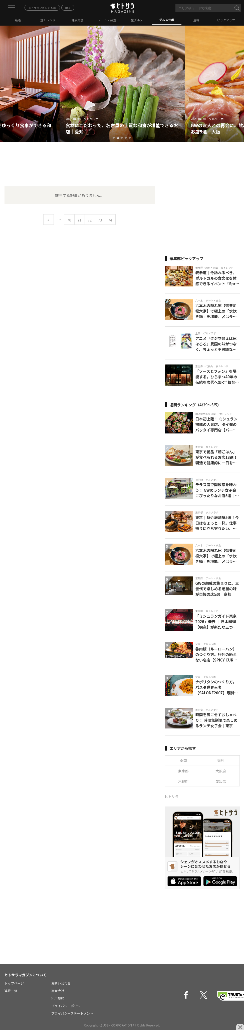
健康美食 (77, 20)
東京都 (183, 770)
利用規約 (57, 998)
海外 (220, 760)
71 (80, 220)
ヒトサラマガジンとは (42, 8)
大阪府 (220, 770)
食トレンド (47, 20)
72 (90, 220)
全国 (183, 760)
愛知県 (220, 781)
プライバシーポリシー (67, 1005)
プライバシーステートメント (72, 1013)
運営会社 (57, 990)
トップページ (14, 983)
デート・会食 (107, 20)
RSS (68, 8)
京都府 (183, 781)
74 (110, 220)
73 (100, 220)
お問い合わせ (61, 983)
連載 (196, 20)
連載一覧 (11, 990)
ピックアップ (226, 20)
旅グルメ (137, 20)
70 (69, 220)
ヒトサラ (172, 796)
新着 (18, 20)
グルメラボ (166, 20)
